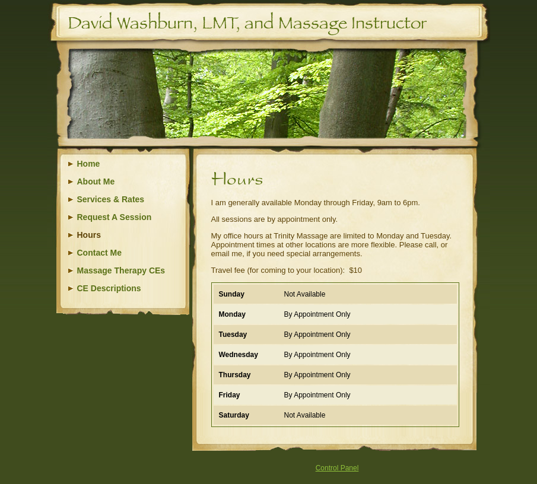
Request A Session (114, 217)
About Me (96, 181)
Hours (89, 235)
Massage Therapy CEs (121, 270)
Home (88, 163)
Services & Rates (111, 199)
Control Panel (337, 468)
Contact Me (99, 252)
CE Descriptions (109, 288)
